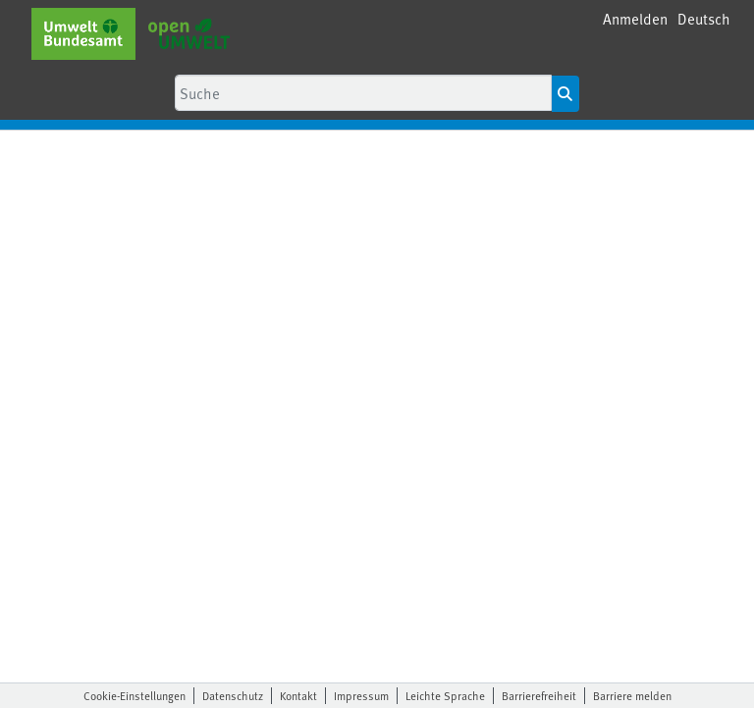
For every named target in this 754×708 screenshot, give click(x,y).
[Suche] (363, 93)
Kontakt (298, 695)
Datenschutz (232, 695)
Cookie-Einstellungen (134, 695)
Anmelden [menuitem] (635, 18)
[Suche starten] (565, 94)
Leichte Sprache (445, 695)
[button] (703, 19)
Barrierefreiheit (539, 695)
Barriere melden (632, 695)
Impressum (361, 695)
